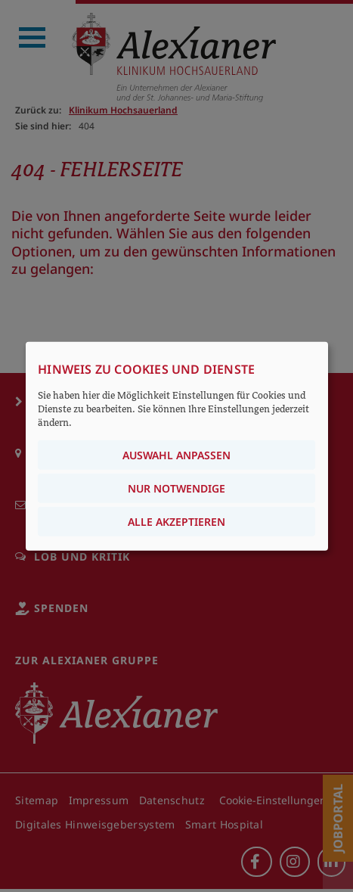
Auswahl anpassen (176, 455)
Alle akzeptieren (176, 521)
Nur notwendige (176, 488)
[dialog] (177, 446)
